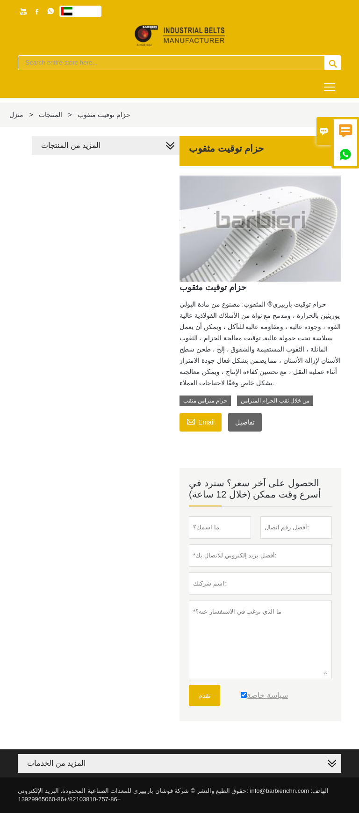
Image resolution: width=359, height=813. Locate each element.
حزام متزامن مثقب (205, 400)
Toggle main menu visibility (330, 84)
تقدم (204, 695)
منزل (16, 114)
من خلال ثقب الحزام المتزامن (275, 400)
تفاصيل (245, 422)
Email (201, 421)
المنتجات (50, 114)
